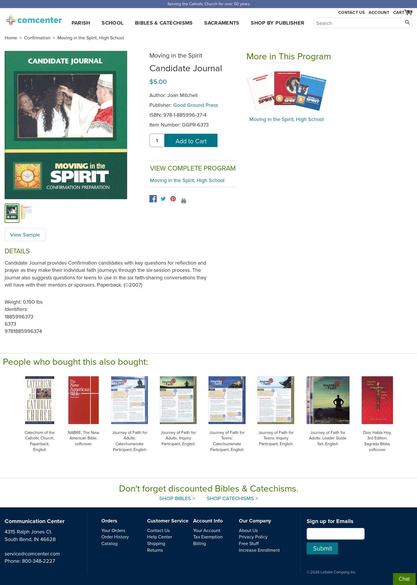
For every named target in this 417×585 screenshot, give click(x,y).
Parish (81, 23)
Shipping (156, 543)
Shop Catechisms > (232, 498)
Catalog (109, 543)
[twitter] (163, 198)
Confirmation (37, 37)
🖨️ (183, 200)
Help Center (159, 536)
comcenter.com (34, 19)
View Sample (25, 234)
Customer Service (168, 521)
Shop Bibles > (177, 498)
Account (379, 12)
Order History (115, 536)
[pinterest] (173, 198)
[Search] (362, 23)
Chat (404, 579)
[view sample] (26, 213)
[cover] (12, 213)
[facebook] (153, 198)
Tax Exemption (208, 536)
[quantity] (156, 140)
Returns (155, 550)
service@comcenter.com (32, 553)
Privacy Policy (253, 536)
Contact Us (351, 12)
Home (11, 37)
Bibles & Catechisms (164, 23)
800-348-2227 (38, 560)
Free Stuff (249, 543)
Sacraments (221, 23)
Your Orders (113, 530)
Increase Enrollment (259, 550)
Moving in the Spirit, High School (90, 37)
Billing (199, 543)
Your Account (206, 530)
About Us (248, 530)
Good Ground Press (195, 105)
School (112, 23)
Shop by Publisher (277, 23)
